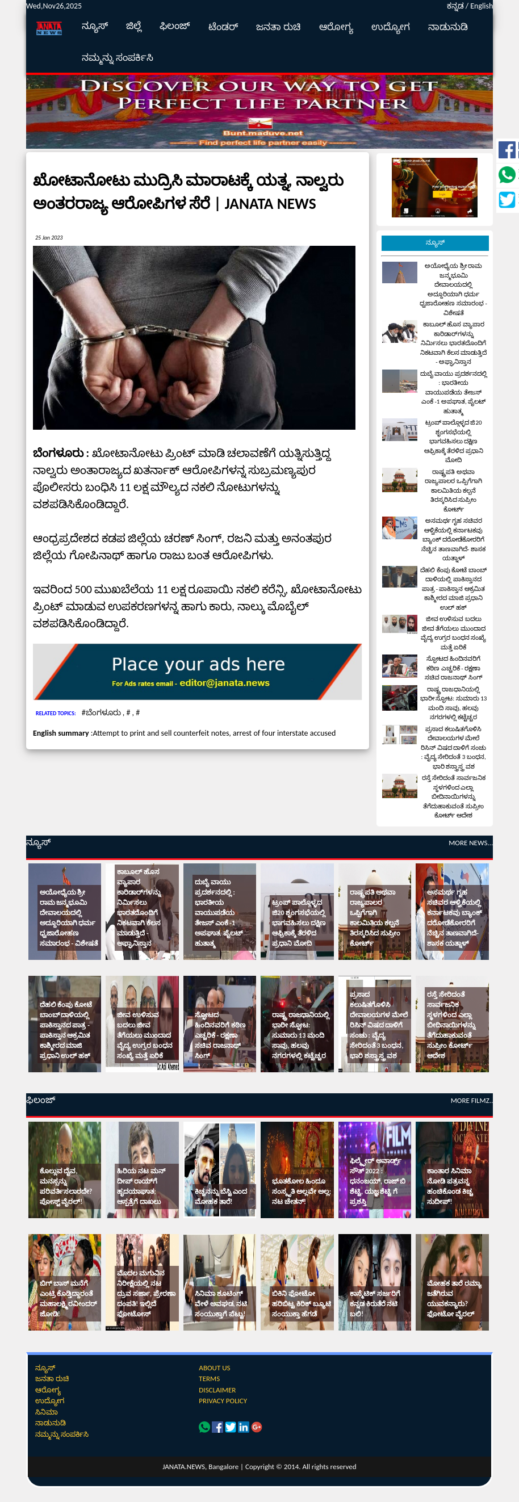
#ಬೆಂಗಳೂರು (102, 713)
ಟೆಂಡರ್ (223, 27)
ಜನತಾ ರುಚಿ (278, 27)
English (481, 6)
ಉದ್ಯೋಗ (390, 27)
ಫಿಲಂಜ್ (175, 26)
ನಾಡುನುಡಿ (448, 27)
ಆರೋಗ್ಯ (336, 27)
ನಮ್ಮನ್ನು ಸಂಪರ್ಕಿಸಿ (117, 58)
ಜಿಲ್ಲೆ (133, 26)
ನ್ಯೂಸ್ (95, 26)
